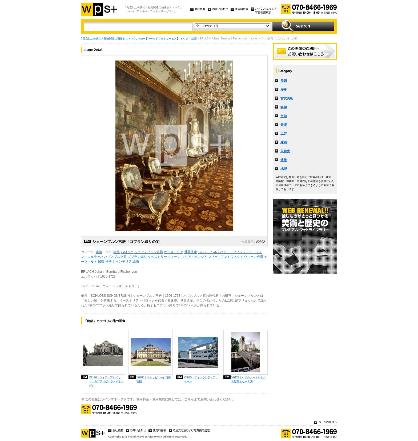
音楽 (283, 125)
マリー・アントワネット (225, 257)
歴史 (283, 89)
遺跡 (283, 160)
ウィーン (174, 257)
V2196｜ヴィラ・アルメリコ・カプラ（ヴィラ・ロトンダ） (106, 381)
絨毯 (101, 261)
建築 (194, 38)
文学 (283, 116)
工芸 (283, 133)
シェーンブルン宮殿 (148, 252)
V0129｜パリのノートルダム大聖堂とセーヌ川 (248, 379)
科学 (283, 107)
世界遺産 (190, 252)
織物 (135, 261)
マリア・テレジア (194, 257)
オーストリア (173, 252)
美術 (283, 81)
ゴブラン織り (137, 257)
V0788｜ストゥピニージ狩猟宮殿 (153, 379)
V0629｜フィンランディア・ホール (201, 379)
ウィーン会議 (253, 257)
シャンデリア (122, 261)
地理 (283, 169)
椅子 (108, 261)
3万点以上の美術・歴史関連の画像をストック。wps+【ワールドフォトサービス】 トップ (134, 38)
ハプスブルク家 (115, 257)
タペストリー (157, 257)
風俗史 (285, 151)
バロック (127, 252)
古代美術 (286, 98)
